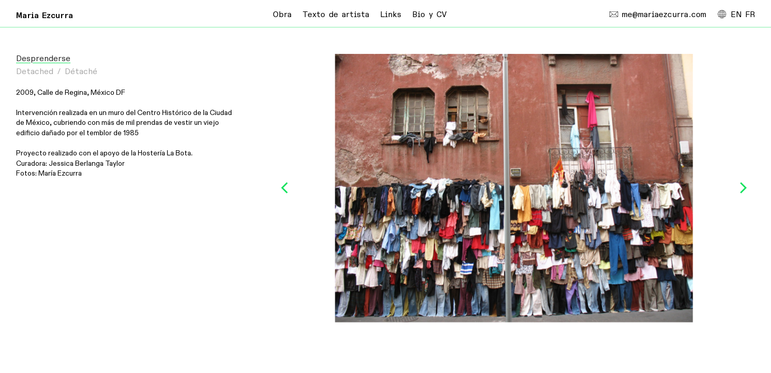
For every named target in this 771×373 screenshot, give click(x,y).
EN (736, 14)
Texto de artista (335, 14)
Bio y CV (429, 14)
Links (390, 14)
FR (750, 14)
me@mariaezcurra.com (658, 14)
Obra (282, 14)
